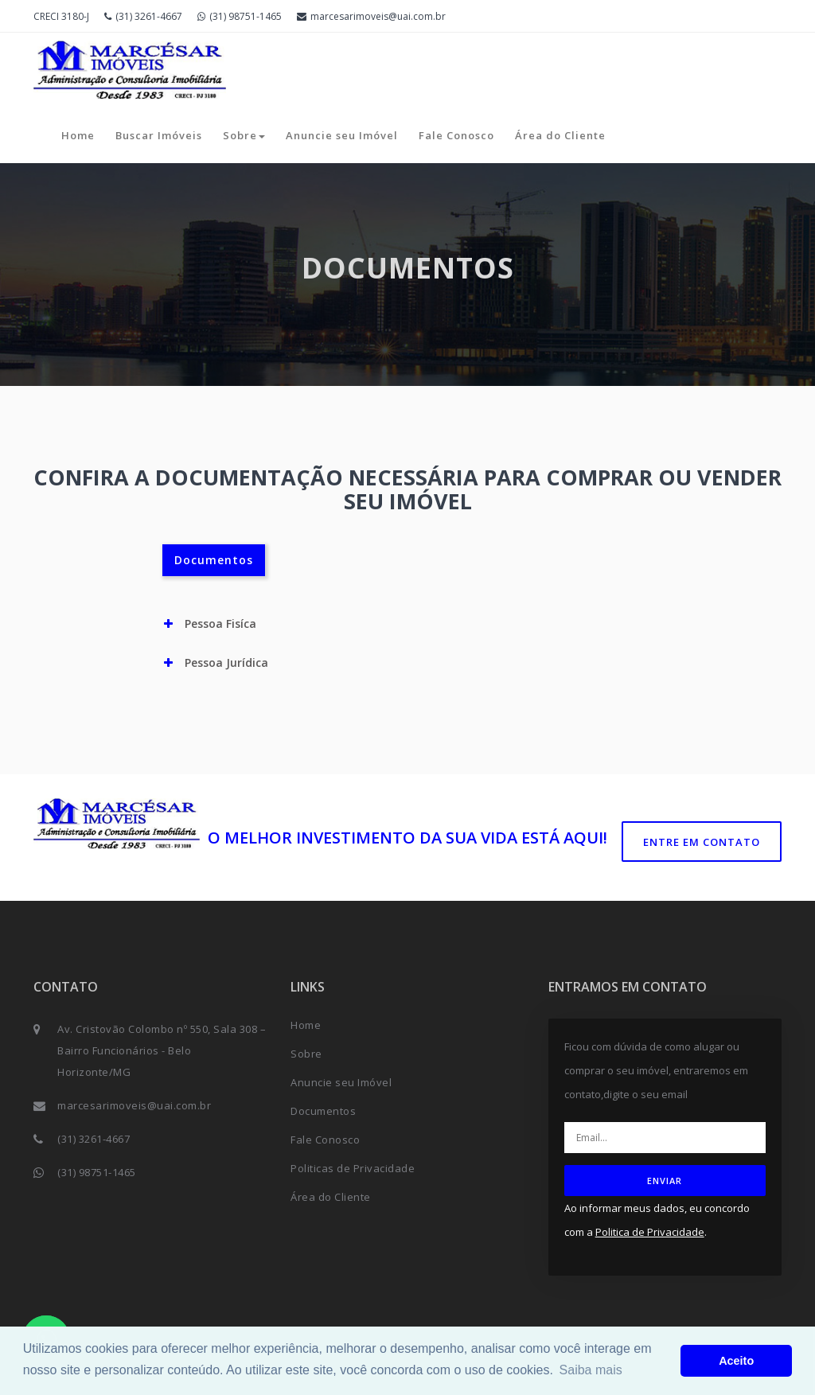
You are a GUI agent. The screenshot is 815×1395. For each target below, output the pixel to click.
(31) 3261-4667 (143, 16)
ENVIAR (664, 1181)
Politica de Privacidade (649, 1232)
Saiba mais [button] (591, 1370)
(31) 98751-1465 (239, 16)
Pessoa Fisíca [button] (210, 623)
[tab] (408, 624)
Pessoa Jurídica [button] (216, 662)
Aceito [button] (736, 1360)
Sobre (244, 135)
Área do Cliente (560, 135)
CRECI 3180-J (61, 16)
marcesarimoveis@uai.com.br (371, 16)
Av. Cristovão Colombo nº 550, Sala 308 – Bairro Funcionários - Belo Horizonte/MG (161, 1050)
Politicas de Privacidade (353, 1168)
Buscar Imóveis (158, 135)
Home (78, 135)
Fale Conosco (456, 135)
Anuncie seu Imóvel (342, 135)
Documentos (213, 559)
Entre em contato (701, 842)
